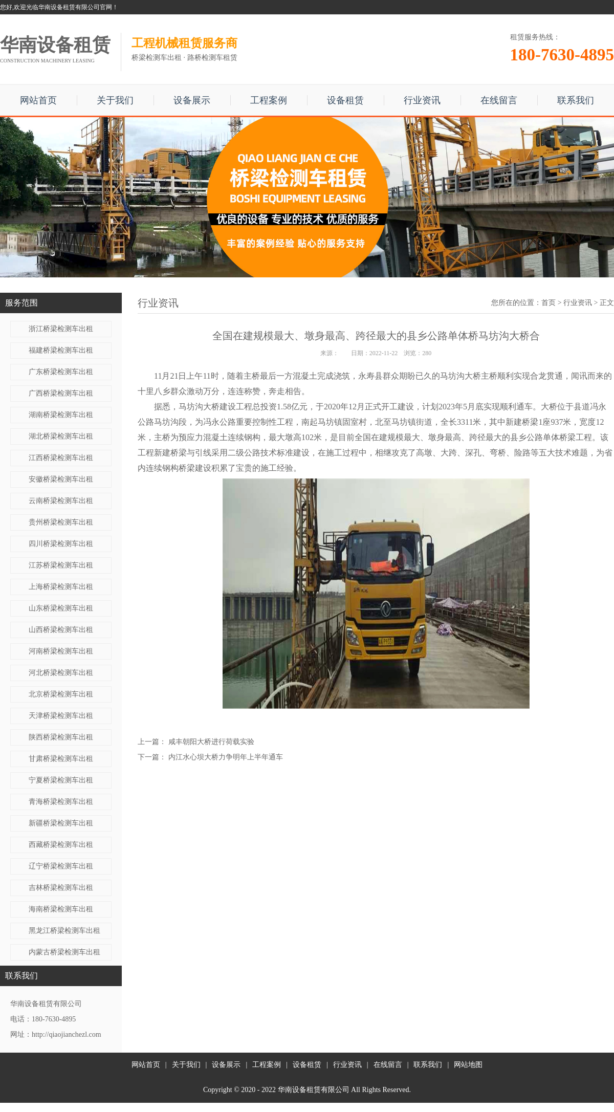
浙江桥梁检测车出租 (61, 329)
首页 (548, 303)
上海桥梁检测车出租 (61, 587)
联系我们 (575, 100)
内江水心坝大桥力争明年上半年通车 (225, 757)
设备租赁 (345, 100)
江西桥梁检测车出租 (61, 458)
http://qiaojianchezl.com (66, 1034)
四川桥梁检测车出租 (61, 544)
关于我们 (115, 100)
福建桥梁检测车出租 (61, 350)
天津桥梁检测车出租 (61, 715)
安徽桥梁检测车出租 (61, 479)
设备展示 (191, 100)
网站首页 (38, 100)
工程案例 (268, 100)
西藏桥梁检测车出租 (61, 844)
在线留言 (498, 100)
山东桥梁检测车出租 (61, 608)
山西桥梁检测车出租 (61, 630)
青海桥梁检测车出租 (61, 801)
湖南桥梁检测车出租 (61, 415)
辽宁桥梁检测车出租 (61, 866)
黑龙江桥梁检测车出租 (64, 930)
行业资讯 (422, 100)
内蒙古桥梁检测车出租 (64, 952)
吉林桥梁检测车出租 (61, 887)
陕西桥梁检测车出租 (61, 737)
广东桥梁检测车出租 (61, 372)
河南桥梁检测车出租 (61, 651)
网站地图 (468, 1065)
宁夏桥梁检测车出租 (61, 780)
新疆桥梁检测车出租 (61, 823)
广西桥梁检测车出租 (61, 393)
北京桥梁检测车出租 (61, 694)
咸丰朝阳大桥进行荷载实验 (211, 742)
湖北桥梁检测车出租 (61, 436)
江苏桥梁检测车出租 (61, 565)
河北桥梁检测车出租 (61, 673)
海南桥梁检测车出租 (61, 909)
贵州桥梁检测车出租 (61, 522)
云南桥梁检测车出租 (61, 501)
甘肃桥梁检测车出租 (61, 758)
